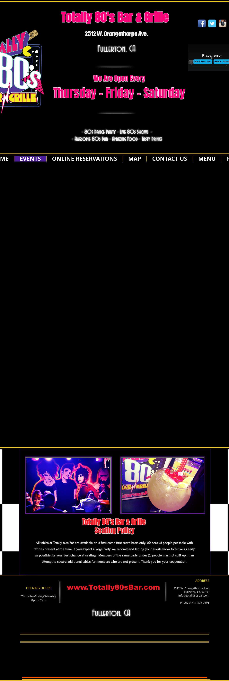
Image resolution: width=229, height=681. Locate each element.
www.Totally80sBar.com (113, 587)
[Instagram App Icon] (222, 23)
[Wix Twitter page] (212, 23)
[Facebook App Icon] (202, 23)
